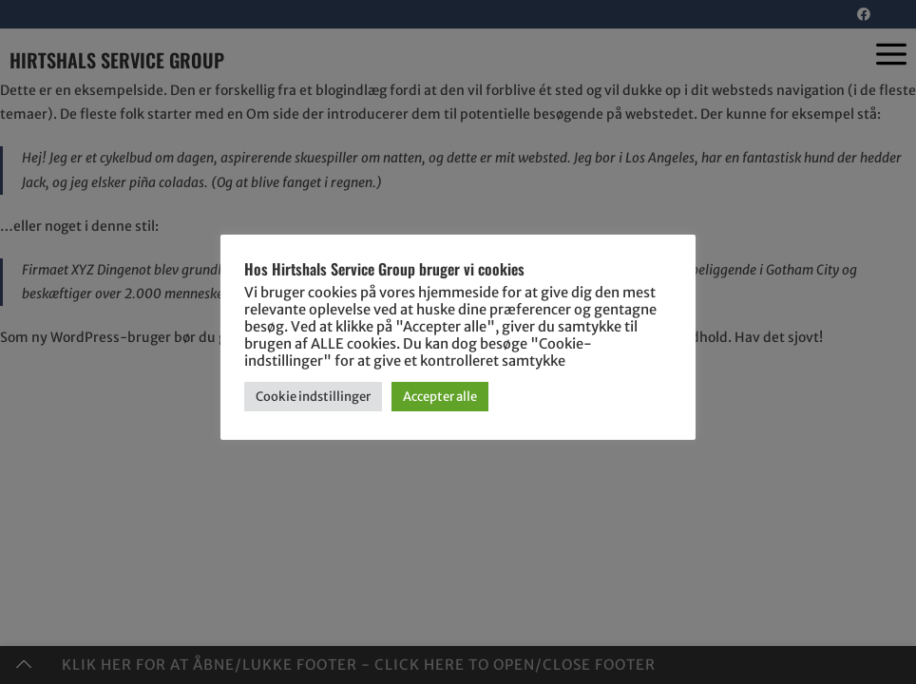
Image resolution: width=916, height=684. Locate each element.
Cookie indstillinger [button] (313, 397)
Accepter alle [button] (440, 397)
